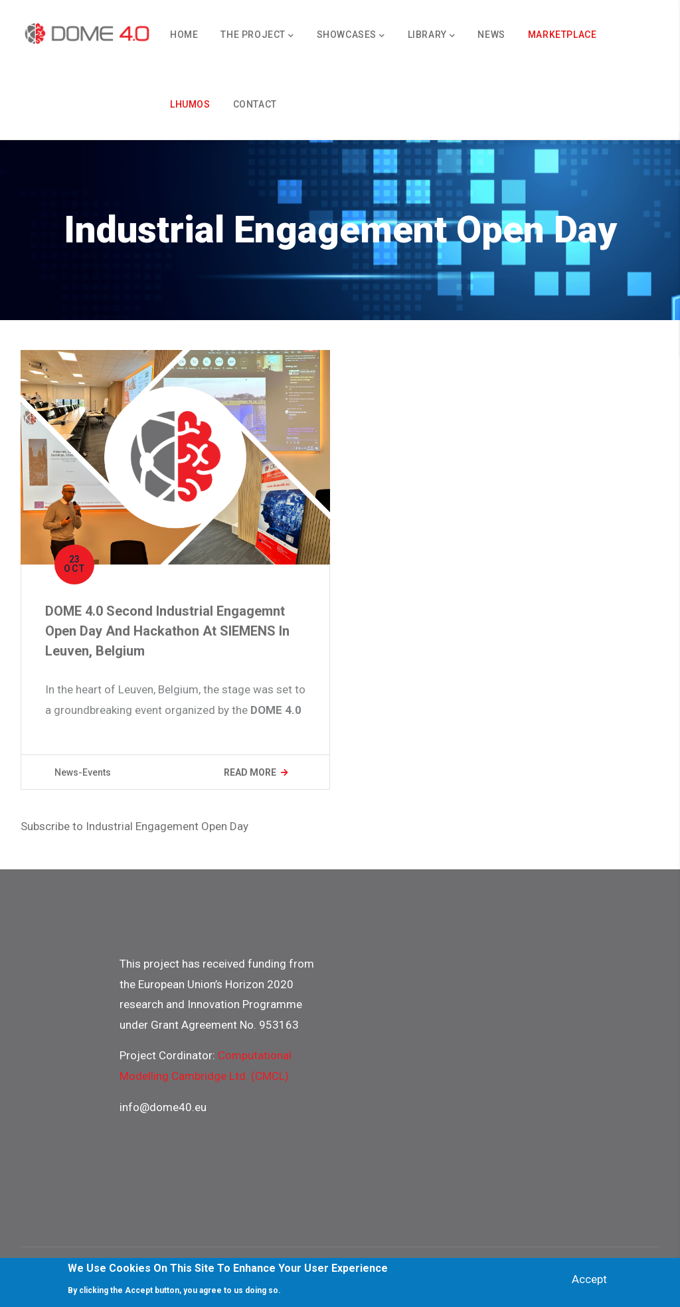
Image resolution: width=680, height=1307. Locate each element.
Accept (589, 1279)
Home (184, 34)
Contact (255, 104)
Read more (250, 772)
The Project (257, 36)
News (491, 34)
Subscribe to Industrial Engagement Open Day (134, 826)
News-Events (82, 772)
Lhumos (190, 104)
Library (432, 36)
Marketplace (562, 34)
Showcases (351, 36)
